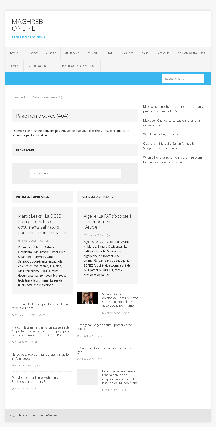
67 (44, 315)
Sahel (146, 53)
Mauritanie (72, 53)
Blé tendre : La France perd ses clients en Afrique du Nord (40, 306)
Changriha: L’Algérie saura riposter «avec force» (104, 327)
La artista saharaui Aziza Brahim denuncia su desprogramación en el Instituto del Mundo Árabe (120, 377)
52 (36, 388)
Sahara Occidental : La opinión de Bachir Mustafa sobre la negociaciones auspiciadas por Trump (120, 300)
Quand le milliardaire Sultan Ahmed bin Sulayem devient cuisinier (169, 145)
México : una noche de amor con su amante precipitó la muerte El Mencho (173, 109)
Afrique (163, 53)
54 (35, 342)
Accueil (15, 53)
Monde (14, 66)
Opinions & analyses (191, 53)
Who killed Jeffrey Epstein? (160, 134)
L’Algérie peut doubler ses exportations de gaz (106, 350)
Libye (109, 53)
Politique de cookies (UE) (79, 66)
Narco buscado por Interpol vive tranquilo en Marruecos (40, 356)
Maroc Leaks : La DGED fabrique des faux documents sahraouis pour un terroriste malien (42, 224)
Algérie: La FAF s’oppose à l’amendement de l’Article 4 (108, 221)
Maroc (33, 53)
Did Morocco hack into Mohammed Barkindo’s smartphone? (36, 379)
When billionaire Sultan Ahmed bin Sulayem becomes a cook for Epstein (172, 159)
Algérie (51, 53)
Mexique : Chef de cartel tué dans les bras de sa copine (172, 123)
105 (46, 240)
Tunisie (93, 53)
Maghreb (127, 53)
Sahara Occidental (41, 66)
